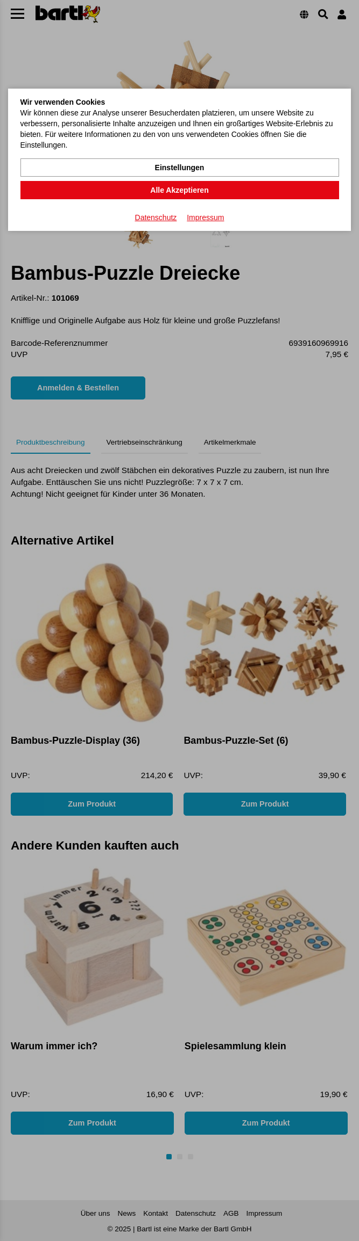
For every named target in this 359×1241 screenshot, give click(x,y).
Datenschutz (156, 217)
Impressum (205, 217)
